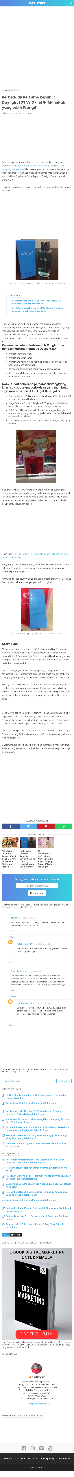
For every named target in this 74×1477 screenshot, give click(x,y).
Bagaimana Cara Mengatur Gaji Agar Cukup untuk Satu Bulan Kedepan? (38, 1187)
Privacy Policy (57, 1461)
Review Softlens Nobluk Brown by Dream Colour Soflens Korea (36, 1171)
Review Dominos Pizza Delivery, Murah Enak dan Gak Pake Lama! (37, 1220)
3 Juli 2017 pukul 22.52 (43, 946)
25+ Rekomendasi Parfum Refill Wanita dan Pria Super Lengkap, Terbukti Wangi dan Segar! (38, 311)
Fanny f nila (16, 973)
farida (14, 920)
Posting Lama (64, 1083)
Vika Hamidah (38, 1379)
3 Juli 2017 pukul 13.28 (32, 973)
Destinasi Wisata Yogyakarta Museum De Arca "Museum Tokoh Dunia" (36, 1147)
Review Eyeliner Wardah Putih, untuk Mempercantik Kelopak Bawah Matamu (38, 1212)
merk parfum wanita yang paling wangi (31, 167)
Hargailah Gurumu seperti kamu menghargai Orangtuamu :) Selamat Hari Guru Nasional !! (38, 1179)
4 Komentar (28, 115)
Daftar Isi (24, 1461)
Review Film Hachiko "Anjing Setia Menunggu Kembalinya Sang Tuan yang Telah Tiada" (37, 1139)
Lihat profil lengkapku (37, 1406)
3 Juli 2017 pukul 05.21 (27, 920)
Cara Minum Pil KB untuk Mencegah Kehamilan (31, 1105)
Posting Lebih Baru (12, 1083)
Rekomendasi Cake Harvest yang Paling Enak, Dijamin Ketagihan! (35, 1228)
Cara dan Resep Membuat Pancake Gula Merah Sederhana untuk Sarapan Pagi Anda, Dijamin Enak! (38, 1131)
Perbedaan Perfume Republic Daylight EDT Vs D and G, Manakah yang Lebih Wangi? (27, 861)
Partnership (37, 1464)
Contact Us (40, 1461)
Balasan (14, 939)
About (11, 1461)
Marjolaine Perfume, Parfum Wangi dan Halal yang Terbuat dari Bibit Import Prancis (36, 304)
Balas (13, 933)
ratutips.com (23, 946)
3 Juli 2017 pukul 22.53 (43, 1006)
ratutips (37, 3)
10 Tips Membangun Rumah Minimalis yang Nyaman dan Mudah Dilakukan (36, 1099)
